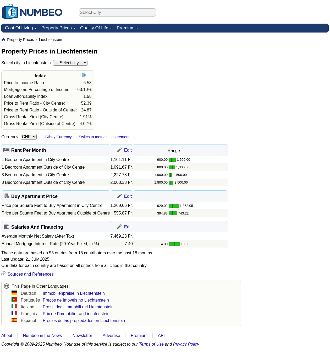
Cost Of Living (19, 27)
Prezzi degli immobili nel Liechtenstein (78, 307)
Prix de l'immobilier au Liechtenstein (76, 314)
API (161, 335)
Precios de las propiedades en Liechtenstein (84, 320)
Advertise (111, 335)
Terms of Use (151, 344)
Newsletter (82, 335)
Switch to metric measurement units (108, 137)
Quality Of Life (94, 27)
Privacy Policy (186, 344)
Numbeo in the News (42, 335)
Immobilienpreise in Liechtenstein (74, 293)
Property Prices (56, 27)
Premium (126, 27)
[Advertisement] (266, 115)
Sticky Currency (58, 137)
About (6, 335)
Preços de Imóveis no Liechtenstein (76, 300)
